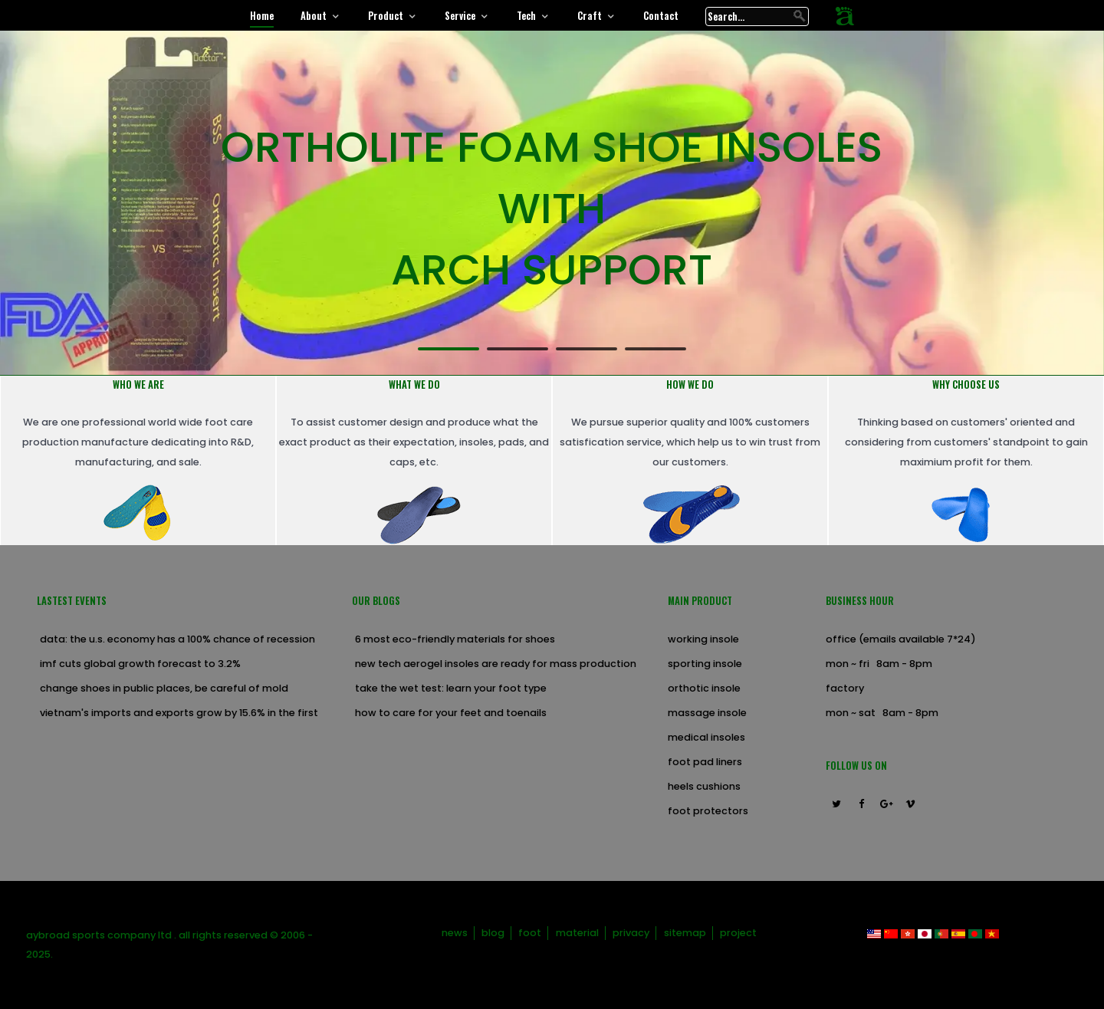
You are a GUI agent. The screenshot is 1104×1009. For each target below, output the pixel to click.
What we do (414, 384)
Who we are (138, 384)
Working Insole (703, 639)
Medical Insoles (706, 737)
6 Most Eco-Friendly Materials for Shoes (455, 639)
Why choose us (966, 384)
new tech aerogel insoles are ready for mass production (495, 663)
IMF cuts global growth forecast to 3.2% (140, 663)
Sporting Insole (705, 663)
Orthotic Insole (704, 688)
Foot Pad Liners (705, 761)
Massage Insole (707, 712)
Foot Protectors (708, 810)
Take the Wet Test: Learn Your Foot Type (451, 688)
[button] (448, 348)
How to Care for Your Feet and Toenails (451, 712)
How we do (690, 384)
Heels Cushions (704, 786)
